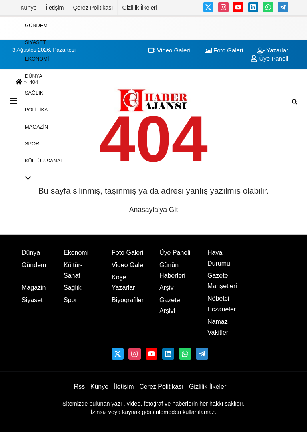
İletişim (55, 7)
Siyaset (35, 42)
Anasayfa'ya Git (153, 210)
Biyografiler (128, 300)
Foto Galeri (127, 252)
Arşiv (166, 287)
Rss (79, 386)
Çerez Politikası (93, 7)
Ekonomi (37, 59)
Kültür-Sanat (44, 160)
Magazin (36, 126)
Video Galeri (129, 265)
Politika (36, 110)
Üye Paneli (174, 252)
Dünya (33, 76)
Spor (32, 144)
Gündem (36, 25)
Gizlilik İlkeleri (139, 7)
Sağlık (34, 93)
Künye (28, 7)
